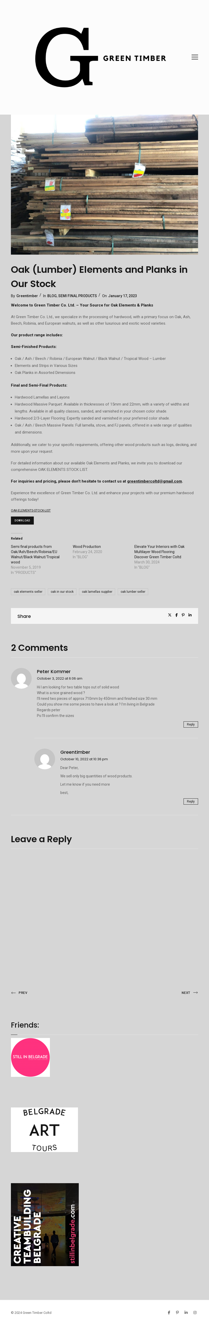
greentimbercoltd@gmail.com (154, 481)
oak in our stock (62, 592)
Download (22, 520)
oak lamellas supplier (97, 592)
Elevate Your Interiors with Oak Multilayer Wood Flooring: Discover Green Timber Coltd (159, 552)
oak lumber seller (133, 592)
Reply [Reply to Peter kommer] (191, 724)
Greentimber (27, 296)
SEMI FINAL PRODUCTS (77, 296)
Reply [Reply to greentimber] (191, 801)
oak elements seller (28, 592)
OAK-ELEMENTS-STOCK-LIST (31, 510)
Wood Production (87, 547)
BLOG (52, 296)
